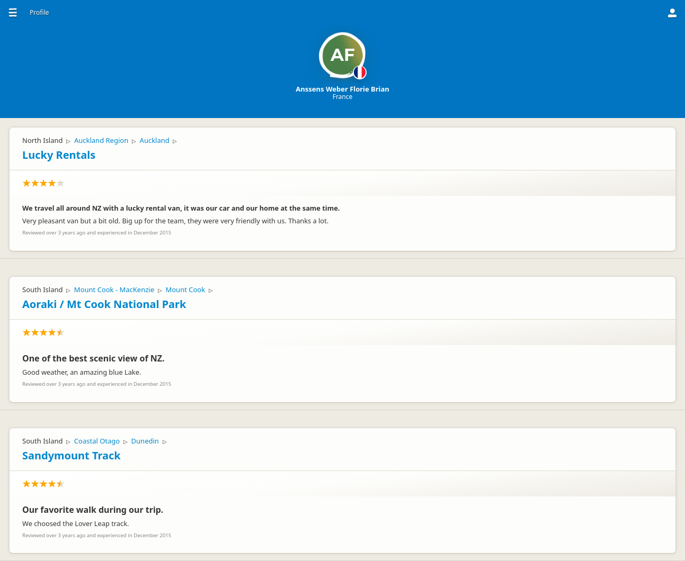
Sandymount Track (71, 455)
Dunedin (145, 441)
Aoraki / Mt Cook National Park (104, 304)
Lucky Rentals (58, 155)
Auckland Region (101, 140)
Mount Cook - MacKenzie (114, 289)
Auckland (155, 140)
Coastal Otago (97, 441)
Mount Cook (185, 289)
